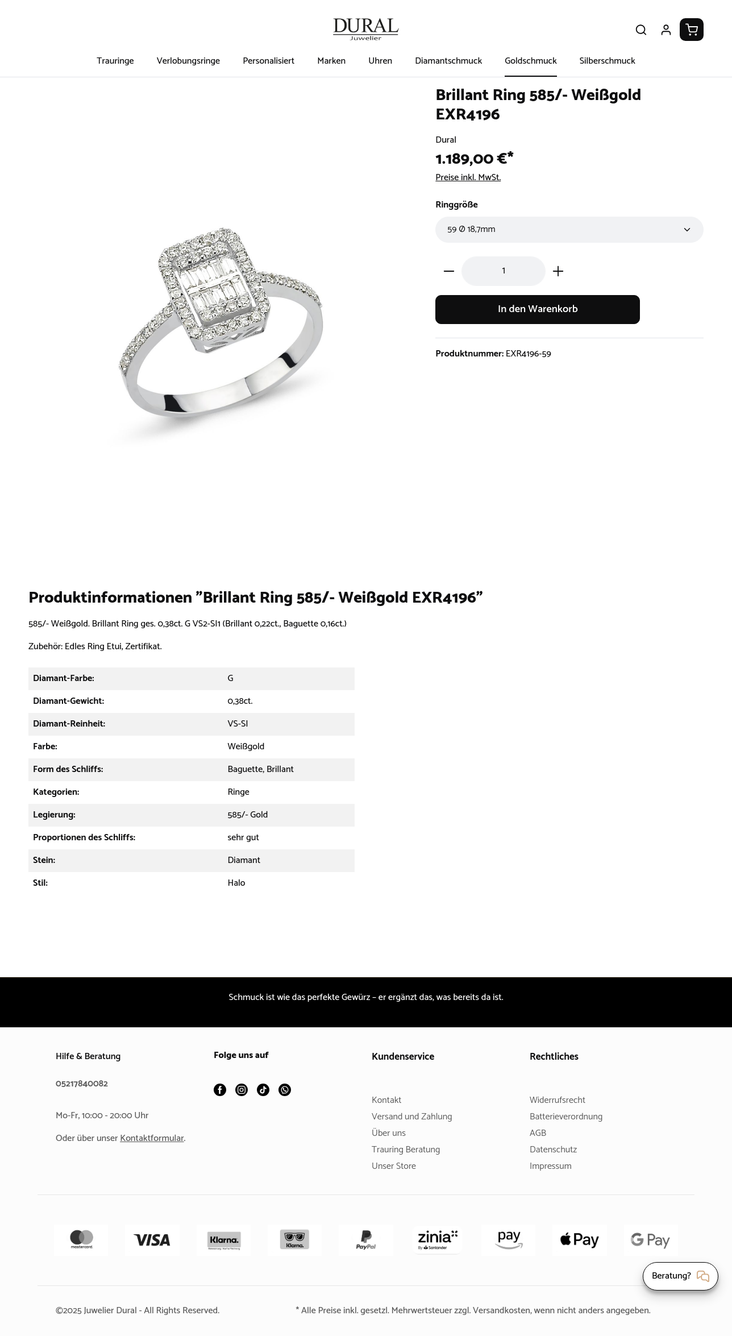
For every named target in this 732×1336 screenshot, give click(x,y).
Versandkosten (504, 1311)
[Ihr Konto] (666, 29)
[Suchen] (641, 29)
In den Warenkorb (538, 310)
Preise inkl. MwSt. (471, 177)
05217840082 (83, 1084)
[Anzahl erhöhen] (558, 270)
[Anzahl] (503, 270)
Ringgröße (458, 205)
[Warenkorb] (692, 29)
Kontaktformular (156, 1138)
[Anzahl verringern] (448, 270)
